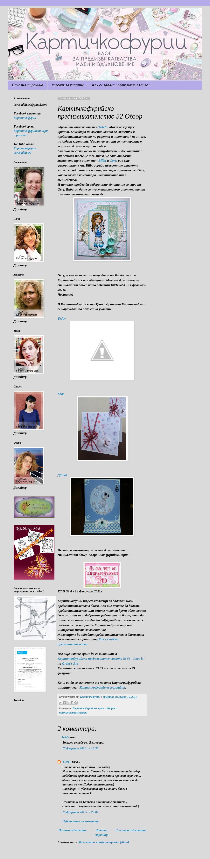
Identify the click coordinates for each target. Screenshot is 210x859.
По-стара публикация (130, 830)
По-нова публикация (73, 830)
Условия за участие (67, 85)
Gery (113, 160)
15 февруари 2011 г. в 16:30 (80, 748)
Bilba (102, 160)
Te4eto (102, 127)
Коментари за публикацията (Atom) (104, 842)
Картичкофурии (25, 117)
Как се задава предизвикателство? (121, 85)
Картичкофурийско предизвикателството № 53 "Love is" (101, 658)
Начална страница (27, 85)
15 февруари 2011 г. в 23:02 (80, 812)
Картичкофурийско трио (88, 708)
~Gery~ (66, 761)
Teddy (65, 737)
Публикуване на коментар (80, 821)
